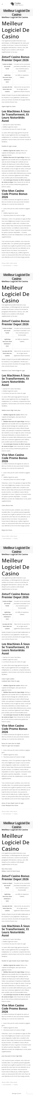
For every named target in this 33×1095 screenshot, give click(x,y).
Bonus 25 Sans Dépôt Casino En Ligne (13, 803)
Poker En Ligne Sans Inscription (11, 746)
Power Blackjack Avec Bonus (10, 805)
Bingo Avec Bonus (7, 530)
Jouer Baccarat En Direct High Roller (12, 1056)
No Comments (6, 265)
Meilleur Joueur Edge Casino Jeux (11, 410)
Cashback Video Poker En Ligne (11, 681)
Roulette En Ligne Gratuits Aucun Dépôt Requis (15, 961)
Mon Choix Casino (7, 869)
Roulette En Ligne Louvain (9, 146)
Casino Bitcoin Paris (7, 505)
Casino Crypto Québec (8, 679)
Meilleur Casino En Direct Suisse (11, 871)
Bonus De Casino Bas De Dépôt (11, 743)
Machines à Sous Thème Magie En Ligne (13, 370)
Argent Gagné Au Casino (9, 106)
